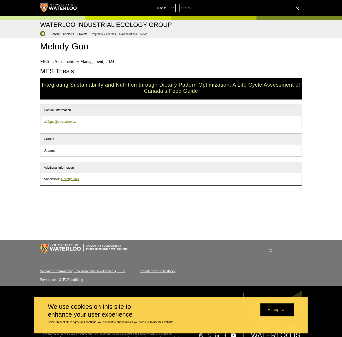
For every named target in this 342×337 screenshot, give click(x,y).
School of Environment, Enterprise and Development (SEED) (83, 271)
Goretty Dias (70, 179)
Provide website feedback (157, 271)
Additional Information (59, 167)
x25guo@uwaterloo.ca (60, 121)
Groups (49, 139)
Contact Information (57, 110)
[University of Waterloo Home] (58, 7)
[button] (266, 8)
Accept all (277, 310)
